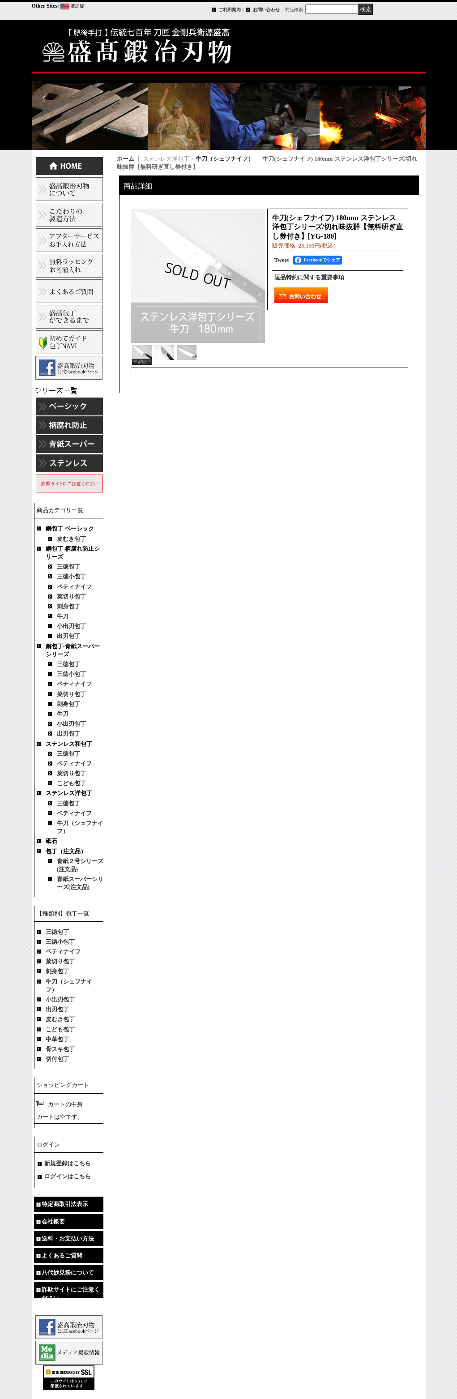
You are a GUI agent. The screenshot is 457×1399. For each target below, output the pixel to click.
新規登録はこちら (67, 1163)
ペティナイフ (74, 586)
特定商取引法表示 (65, 1204)
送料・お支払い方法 (68, 1238)
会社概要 (53, 1221)
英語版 (77, 6)
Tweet (281, 260)
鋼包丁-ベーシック (70, 528)
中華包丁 (57, 1039)
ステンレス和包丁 (69, 743)
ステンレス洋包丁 (69, 793)
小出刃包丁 (71, 626)
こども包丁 (71, 783)
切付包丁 (57, 1059)
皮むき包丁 (71, 538)
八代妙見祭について (68, 1272)
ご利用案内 (229, 9)
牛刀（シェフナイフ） (225, 158)
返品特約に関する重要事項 (309, 277)
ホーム (125, 158)
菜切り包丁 (71, 596)
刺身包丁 (68, 606)
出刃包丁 (68, 636)
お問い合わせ (266, 9)
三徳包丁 (68, 566)
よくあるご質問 (62, 1255)
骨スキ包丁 (60, 1049)
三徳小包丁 (71, 576)
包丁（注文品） (66, 851)
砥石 (51, 841)
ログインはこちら (67, 1176)
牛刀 (62, 616)
